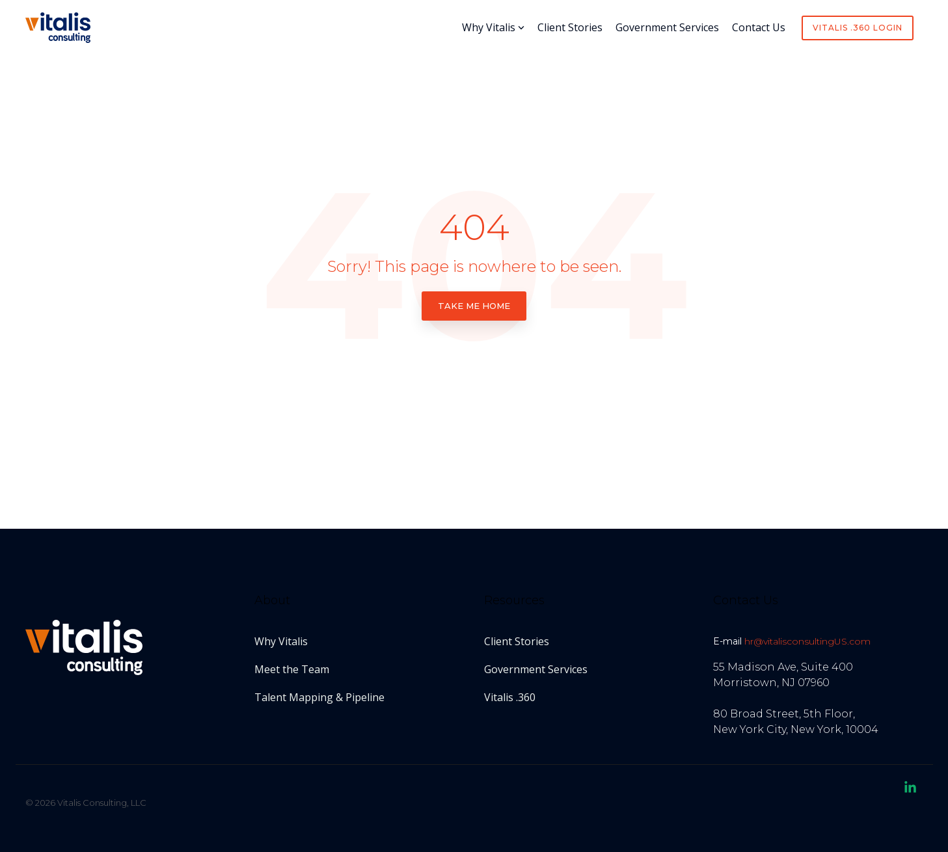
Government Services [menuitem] (536, 669)
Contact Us (758, 27)
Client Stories (570, 27)
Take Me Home (474, 305)
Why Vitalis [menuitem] (281, 641)
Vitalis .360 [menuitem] (509, 697)
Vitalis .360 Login (857, 28)
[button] (910, 789)
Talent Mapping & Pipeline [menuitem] (319, 697)
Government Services (667, 27)
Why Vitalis (493, 27)
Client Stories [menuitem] (516, 641)
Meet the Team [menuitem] (291, 669)
